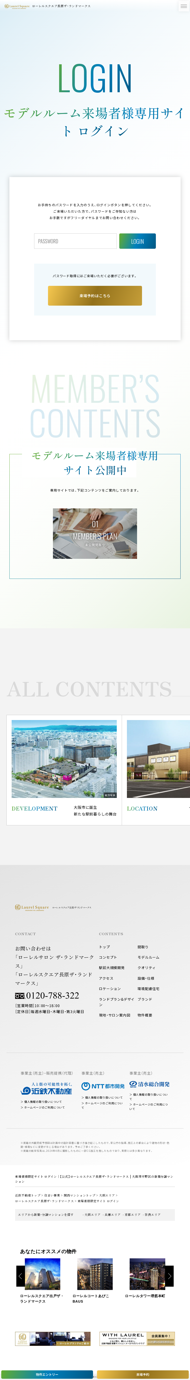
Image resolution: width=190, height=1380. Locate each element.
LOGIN (137, 241)
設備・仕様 (146, 978)
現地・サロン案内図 (114, 1015)
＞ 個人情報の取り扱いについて (41, 1102)
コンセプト (108, 957)
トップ (104, 946)
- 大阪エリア (92, 1214)
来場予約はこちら (95, 295)
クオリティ (147, 967)
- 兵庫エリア (112, 1214)
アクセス (106, 978)
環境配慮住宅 (149, 988)
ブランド (145, 999)
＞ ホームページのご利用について (43, 1107)
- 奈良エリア (152, 1214)
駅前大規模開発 (112, 967)
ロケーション (110, 988)
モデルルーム (149, 957)
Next (169, 1276)
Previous (20, 1276)
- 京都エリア (132, 1214)
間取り (143, 946)
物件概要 (145, 1015)
